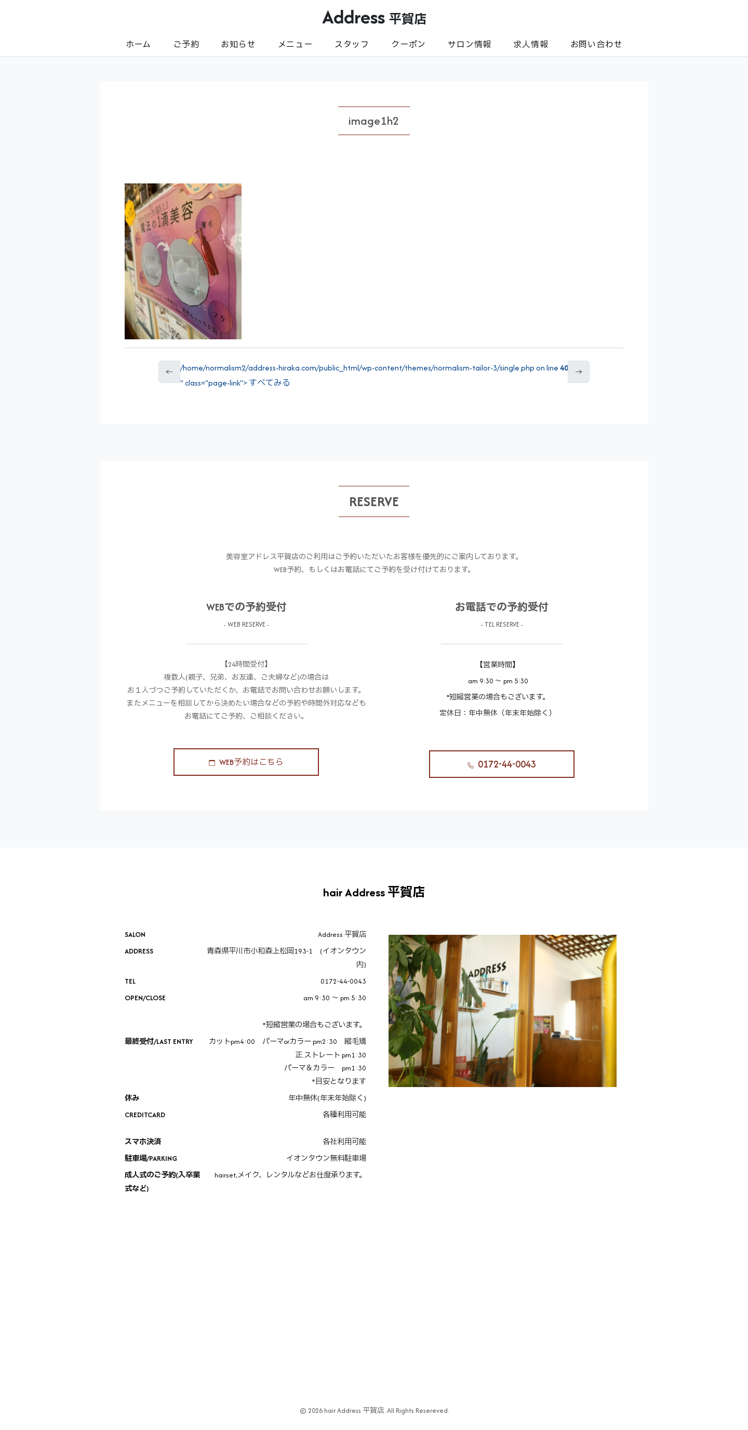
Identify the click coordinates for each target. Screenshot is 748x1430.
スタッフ (352, 44)
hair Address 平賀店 (374, 893)
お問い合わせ (596, 44)
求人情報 (530, 44)
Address (374, 16)
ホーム (138, 44)
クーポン (408, 44)
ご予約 (186, 44)
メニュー (295, 44)
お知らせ (238, 44)
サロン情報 (469, 44)
